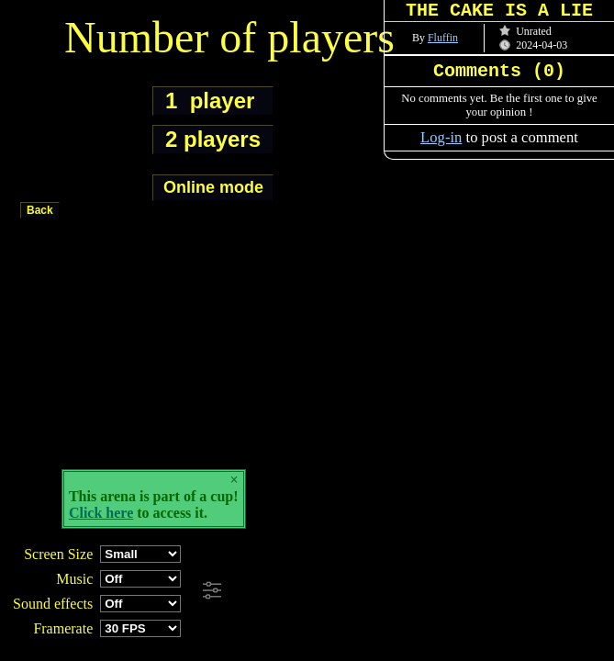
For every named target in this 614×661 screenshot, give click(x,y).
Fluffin (443, 37)
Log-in (441, 137)
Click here (101, 513)
